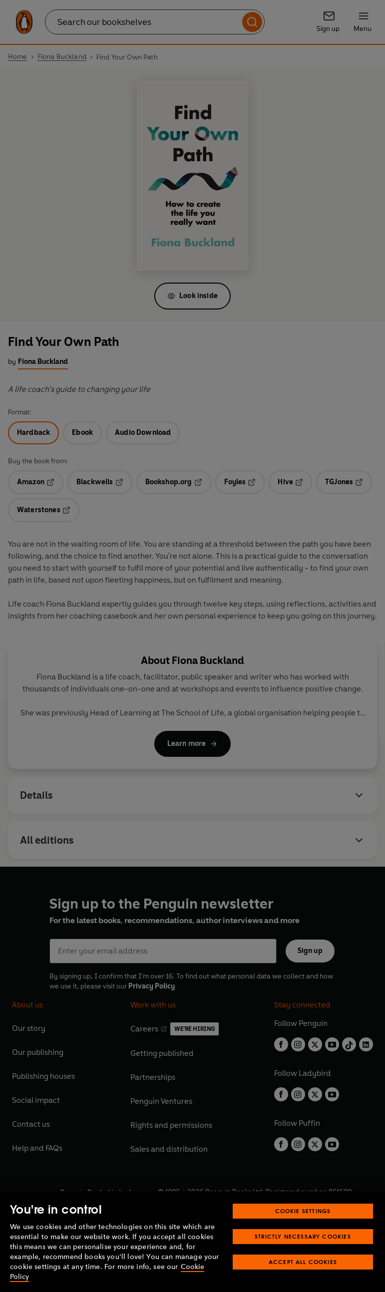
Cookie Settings (303, 1229)
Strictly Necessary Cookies (303, 1255)
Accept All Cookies (303, 1280)
